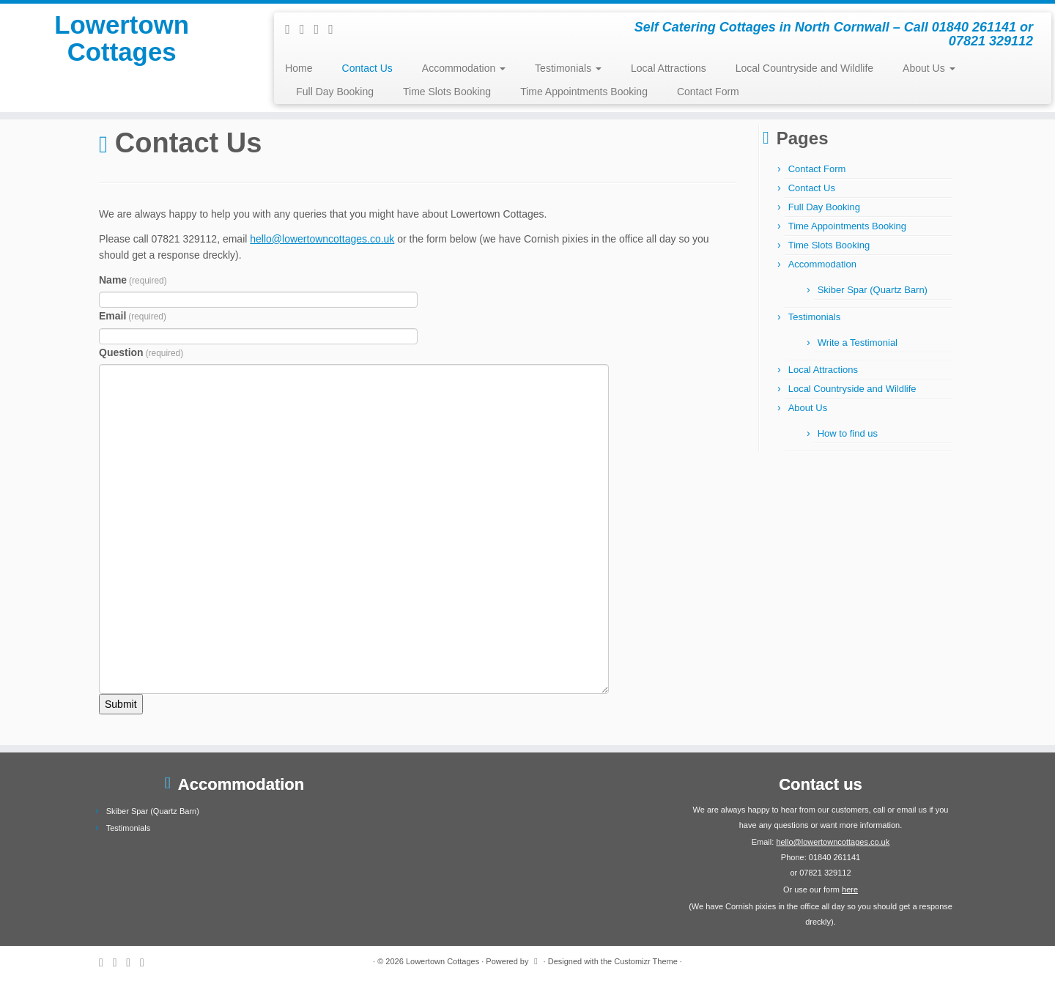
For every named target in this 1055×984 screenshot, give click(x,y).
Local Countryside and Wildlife (804, 68)
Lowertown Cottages (122, 47)
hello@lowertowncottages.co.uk (322, 239)
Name (133, 280)
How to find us (848, 433)
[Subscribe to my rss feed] (292, 29)
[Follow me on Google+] (335, 29)
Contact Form (708, 91)
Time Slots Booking (447, 91)
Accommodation (464, 68)
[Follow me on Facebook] (321, 29)
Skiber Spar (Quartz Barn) (873, 289)
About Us (929, 68)
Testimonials (568, 68)
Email (132, 316)
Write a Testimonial (857, 342)
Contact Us (367, 68)
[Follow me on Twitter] (307, 29)
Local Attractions (668, 68)
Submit (121, 704)
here (850, 889)
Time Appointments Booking (584, 91)
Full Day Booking (335, 91)
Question (141, 352)
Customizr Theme (646, 961)
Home (298, 68)
